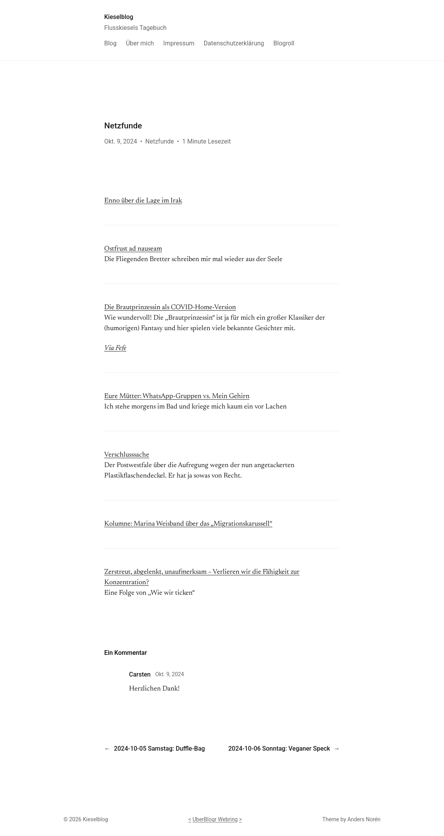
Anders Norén (364, 819)
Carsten (140, 674)
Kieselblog (118, 17)
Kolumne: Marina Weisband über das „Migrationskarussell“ (188, 524)
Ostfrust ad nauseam (133, 249)
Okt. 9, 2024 (169, 674)
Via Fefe (115, 348)
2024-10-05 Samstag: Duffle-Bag (159, 748)
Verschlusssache (126, 455)
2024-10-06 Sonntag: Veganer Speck (279, 748)
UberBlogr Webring (215, 819)
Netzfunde (159, 141)
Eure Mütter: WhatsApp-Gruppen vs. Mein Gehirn (177, 396)
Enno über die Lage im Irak (143, 200)
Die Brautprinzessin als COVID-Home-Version (170, 307)
